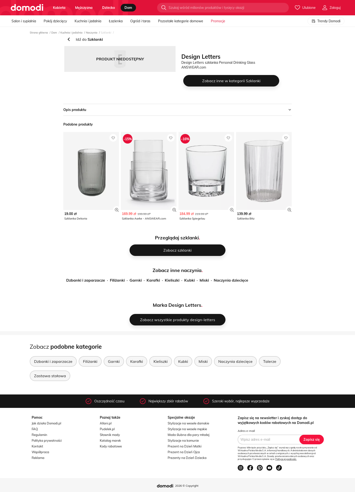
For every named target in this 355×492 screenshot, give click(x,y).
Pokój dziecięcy (55, 21)
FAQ (35, 429)
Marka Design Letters (177, 305)
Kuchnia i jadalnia (88, 21)
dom (128, 8)
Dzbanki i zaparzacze (85, 280)
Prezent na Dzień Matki (184, 446)
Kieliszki (172, 280)
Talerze (269, 361)
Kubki (189, 280)
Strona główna (39, 32)
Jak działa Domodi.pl (46, 423)
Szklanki (106, 32)
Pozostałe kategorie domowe (180, 21)
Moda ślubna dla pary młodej (188, 435)
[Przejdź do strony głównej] (27, 7)
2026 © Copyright (186, 485)
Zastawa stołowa (50, 375)
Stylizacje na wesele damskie (188, 423)
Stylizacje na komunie (183, 440)
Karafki (153, 280)
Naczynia (91, 32)
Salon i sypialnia (24, 21)
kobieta (59, 8)
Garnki (136, 280)
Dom (54, 32)
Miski (204, 280)
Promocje (218, 21)
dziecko (108, 8)
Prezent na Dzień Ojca (184, 452)
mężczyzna (84, 8)
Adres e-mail (246, 431)
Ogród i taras (140, 21)
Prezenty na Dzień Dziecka (187, 458)
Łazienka (116, 21)
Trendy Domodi (326, 21)
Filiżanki (117, 280)
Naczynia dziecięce (231, 280)
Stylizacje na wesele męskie (187, 429)
